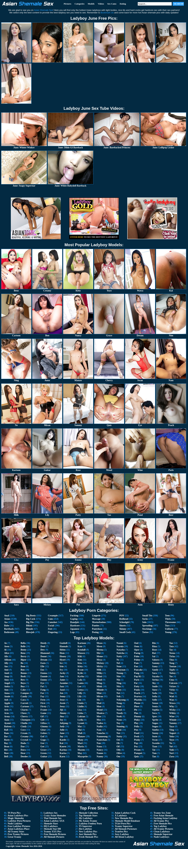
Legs (72, 632)
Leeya (81, 690)
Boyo (23, 683)
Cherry (24, 716)
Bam (6, 733)
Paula (137, 690)
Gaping (74, 619)
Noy (118, 723)
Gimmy (44, 726)
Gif (42, 716)
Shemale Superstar (163, 834)
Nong (119, 703)
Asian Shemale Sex (24, 846)
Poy (136, 746)
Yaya (171, 726)
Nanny (100, 756)
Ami (6, 670)
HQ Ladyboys (51, 826)
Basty (7, 740)
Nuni (118, 730)
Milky (100, 673)
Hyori (63, 660)
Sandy (155, 670)
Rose (154, 650)
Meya (99, 660)
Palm (136, 656)
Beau (6, 746)
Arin (6, 706)
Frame (43, 710)
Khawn (81, 653)
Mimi (99, 676)
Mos (99, 720)
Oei (118, 740)
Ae (5, 643)
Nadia (100, 726)
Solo (144, 622)
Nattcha (120, 653)
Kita (80, 663)
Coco (23, 730)
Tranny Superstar (124, 826)
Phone (137, 703)
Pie (135, 710)
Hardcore (75, 625)
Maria (81, 746)
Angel (7, 683)
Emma (43, 673)
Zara (171, 756)
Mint (99, 693)
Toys (167, 625)
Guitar (43, 756)
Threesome (170, 622)
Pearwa (138, 696)
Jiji (61, 710)
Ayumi (7, 723)
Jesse (62, 700)
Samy (155, 666)
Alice (6, 653)
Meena (100, 650)
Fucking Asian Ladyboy (165, 818)
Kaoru (63, 746)
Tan (154, 756)
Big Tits (30, 622)
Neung (119, 673)
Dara (23, 750)
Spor (154, 716)
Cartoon (25, 706)
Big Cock (30, 619)
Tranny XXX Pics (52, 831)
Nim (118, 676)
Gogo (43, 740)
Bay (6, 743)
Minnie (100, 690)
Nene (118, 666)
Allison (7, 660)
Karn (62, 756)
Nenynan (120, 670)
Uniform (169, 629)
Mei (98, 653)
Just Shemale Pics (88, 834)
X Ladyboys (121, 815)
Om (118, 756)
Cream (24, 733)
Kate (80, 646)
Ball (6, 730)
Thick (168, 619)
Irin (62, 666)
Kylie (80, 673)
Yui (171, 746)
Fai (42, 686)
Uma (171, 680)
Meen (99, 646)
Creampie (53, 615)
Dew (42, 650)
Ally (6, 663)
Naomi (119, 643)
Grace (43, 750)
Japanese (74, 629)
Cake (23, 690)
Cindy (24, 726)
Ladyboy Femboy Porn (90, 823)
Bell (6, 756)
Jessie (62, 703)
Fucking (74, 615)
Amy (6, 680)
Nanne (100, 753)
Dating (123, 4)
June (62, 733)
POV (121, 615)
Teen (167, 615)
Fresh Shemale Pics (88, 837)
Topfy (172, 670)
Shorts (122, 625)
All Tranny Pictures (163, 829)
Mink (99, 686)
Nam (99, 730)
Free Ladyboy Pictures (19, 826)
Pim (136, 713)
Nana (99, 746)
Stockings (147, 629)
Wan (171, 700)
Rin (154, 643)
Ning (118, 683)
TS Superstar (85, 826)
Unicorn (173, 683)
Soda (154, 693)
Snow (155, 690)
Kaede (63, 740)
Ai (5, 650)
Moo (99, 716)
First (42, 703)
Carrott (24, 703)
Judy (62, 726)
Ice (61, 663)
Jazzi (62, 690)
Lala (80, 680)
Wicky (172, 710)
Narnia (119, 646)
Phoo (136, 706)
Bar (6, 736)
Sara (154, 673)
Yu (170, 743)
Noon (119, 720)
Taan (154, 746)
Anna (7, 693)
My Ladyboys (86, 818)
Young (168, 632)
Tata (171, 646)
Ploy (136, 723)
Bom (23, 666)
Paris (136, 680)
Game (43, 713)
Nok (118, 696)
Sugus (155, 726)
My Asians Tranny (88, 821)
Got (42, 746)
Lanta (81, 683)
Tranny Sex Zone (162, 813)
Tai (153, 750)
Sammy (156, 663)
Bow (23, 680)
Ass (6, 622)
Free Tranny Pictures (18, 834)
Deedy (43, 643)
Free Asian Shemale (163, 815)
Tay (171, 650)
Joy (61, 720)
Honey (63, 656)
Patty (136, 686)
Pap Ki (137, 676)
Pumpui (138, 753)
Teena (172, 653)
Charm (24, 710)
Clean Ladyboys (162, 831)
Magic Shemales (16, 818)
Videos (101, 4)
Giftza (43, 723)
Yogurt (172, 733)
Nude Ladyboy (15, 823)
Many (80, 740)
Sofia (154, 696)
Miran (100, 696)
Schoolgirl (124, 622)
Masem (81, 750)
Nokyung (120, 700)
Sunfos (155, 730)
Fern (42, 700)
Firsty (43, 706)
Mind (99, 680)
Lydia (80, 720)
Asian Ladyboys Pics (17, 815)
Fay (42, 696)
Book (23, 676)
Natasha (120, 650)
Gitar (43, 730)
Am (6, 666)
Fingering (53, 632)
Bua (23, 686)
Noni (118, 706)
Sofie (154, 700)
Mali (80, 733)
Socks (145, 619)
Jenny (63, 696)
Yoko (171, 736)
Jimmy (63, 713)
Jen (61, 693)
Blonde (29, 629)
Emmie (44, 676)
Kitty (80, 666)
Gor (42, 743)
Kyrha (81, 676)
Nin (118, 680)
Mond (100, 710)
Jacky (63, 673)
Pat (135, 683)
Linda (81, 703)
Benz (23, 653)
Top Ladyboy (160, 826)
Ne (117, 660)
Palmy (137, 660)
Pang (136, 673)
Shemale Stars (51, 823)
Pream (137, 750)
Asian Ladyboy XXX (54, 821)
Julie (62, 730)
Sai (153, 656)
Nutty (119, 736)
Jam (62, 676)
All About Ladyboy (124, 837)
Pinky (137, 720)
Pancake (138, 670)
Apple (7, 703)
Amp (6, 676)
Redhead (123, 619)
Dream (43, 660)
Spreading (147, 625)
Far (42, 693)
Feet (50, 629)
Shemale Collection (88, 813)
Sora (154, 713)
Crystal (24, 740)
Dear (23, 753)
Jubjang (64, 723)
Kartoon (82, 643)
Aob (6, 700)
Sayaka (156, 676)
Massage (96, 619)
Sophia (155, 710)
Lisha (80, 713)
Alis (6, 656)
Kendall (81, 650)
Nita (118, 686)
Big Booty (31, 615)
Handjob (74, 622)
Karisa (63, 753)
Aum (6, 720)
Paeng (137, 653)
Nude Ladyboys (161, 837)
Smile (155, 686)
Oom (136, 646)
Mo (98, 700)
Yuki (171, 750)
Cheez (24, 713)
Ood (136, 643)
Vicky (172, 690)
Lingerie (96, 615)
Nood (119, 710)
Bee (6, 750)
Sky (154, 683)
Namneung (102, 736)
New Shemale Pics (124, 818)
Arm (6, 713)
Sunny (155, 733)
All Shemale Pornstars (126, 829)
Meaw (100, 643)
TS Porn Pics (14, 813)
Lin (79, 700)
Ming (99, 683)
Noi (118, 693)
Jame (62, 680)
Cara (23, 700)
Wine (172, 716)
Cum (50, 619)
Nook (119, 716)
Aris (6, 710)
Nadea (100, 723)
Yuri (171, 753)
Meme (100, 656)
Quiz (136, 756)
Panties (95, 625)
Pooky (137, 740)
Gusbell (63, 643)
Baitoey (8, 726)
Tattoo (145, 632)
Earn (42, 663)
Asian (7, 619)
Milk (99, 670)
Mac (80, 726)
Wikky (172, 713)
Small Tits (147, 615)
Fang (42, 690)
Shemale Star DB (52, 829)
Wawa (172, 703)
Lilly (80, 693)
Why (171, 706)
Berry (23, 656)
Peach (137, 693)
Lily (80, 696)
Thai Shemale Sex (53, 818)
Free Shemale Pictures (55, 834)
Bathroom (9, 632)
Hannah (64, 646)
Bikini (29, 625)
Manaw (81, 736)
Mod (99, 703)
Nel (118, 663)
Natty (119, 656)
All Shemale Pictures (54, 837)
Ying (171, 730)
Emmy (43, 680)
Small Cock (125, 632)
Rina (154, 646)
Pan (136, 666)
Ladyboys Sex (50, 813)
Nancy (100, 750)
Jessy (62, 706)
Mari (80, 743)
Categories (79, 4)
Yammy (173, 723)
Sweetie (156, 743)
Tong (171, 663)
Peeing (95, 632)
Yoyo (171, 740)
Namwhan (102, 740)
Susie (154, 736)
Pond (136, 733)
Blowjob (30, 632)
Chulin (24, 723)
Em (42, 670)
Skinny (122, 629)
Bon (23, 670)
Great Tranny (14, 837)
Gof (42, 736)
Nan (99, 743)
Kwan (81, 670)
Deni (42, 646)
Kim (80, 660)
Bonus (24, 673)
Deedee (24, 756)
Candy (24, 696)
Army (7, 716)
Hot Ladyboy (85, 829)
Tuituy (172, 673)
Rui (154, 653)
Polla (136, 726)
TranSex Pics (121, 831)
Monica (100, 713)
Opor (136, 650)
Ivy (61, 670)
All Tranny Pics (161, 821)
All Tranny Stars (15, 831)
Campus (25, 693)
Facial (51, 625)
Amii (6, 673)
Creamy (25, 736)
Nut (118, 733)
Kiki (80, 656)
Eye (42, 683)
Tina (171, 660)
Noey (118, 690)
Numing (120, 726)
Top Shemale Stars (88, 815)
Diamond (45, 653)
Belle (23, 646)
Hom (62, 653)
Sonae (155, 703)
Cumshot (52, 622)
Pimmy (137, 716)
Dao (23, 746)
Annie (7, 696)
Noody (119, 713)
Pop (136, 743)
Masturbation (99, 622)
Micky (100, 666)
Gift (42, 720)
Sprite (155, 720)
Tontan (172, 666)
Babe (6, 625)
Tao (171, 643)
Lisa (80, 710)
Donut (43, 656)
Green (43, 753)
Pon (136, 730)
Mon (99, 706)
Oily (118, 750)
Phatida (138, 700)
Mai (80, 730)
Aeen (6, 646)
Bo (22, 663)
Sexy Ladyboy (122, 834)
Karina (63, 750)
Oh (118, 743)
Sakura (156, 660)
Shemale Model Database (127, 821)
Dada (23, 743)
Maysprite (83, 756)
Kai (61, 743)
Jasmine (64, 683)
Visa (171, 693)
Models (91, 4)
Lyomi (81, 723)
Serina (155, 680)
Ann (6, 690)
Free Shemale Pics (163, 823)
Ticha (172, 656)
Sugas (155, 723)
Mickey (100, 663)
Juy (61, 736)
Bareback (9, 629)
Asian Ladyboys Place (18, 829)
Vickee (172, 686)
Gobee (43, 733)
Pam (136, 663)
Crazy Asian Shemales (55, 815)
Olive (119, 753)
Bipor (23, 660)
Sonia (155, 706)
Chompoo (25, 720)
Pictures (67, 4)
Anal (6, 615)
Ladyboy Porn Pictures (19, 821)
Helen (63, 650)
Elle (42, 666)
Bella (23, 643)
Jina (62, 716)
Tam (154, 753)
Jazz (62, 686)
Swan (155, 740)
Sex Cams (111, 4)
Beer (6, 753)
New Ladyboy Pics (88, 831)
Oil (118, 746)
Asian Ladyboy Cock (125, 813)
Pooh (136, 736)
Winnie (172, 720)
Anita (7, 686)
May (80, 753)
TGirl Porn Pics (123, 823)
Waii (171, 696)
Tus (171, 676)
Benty (23, 650)
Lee (79, 686)
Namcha (101, 733)
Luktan (81, 716)
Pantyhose (97, 629)
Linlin (81, 706)
